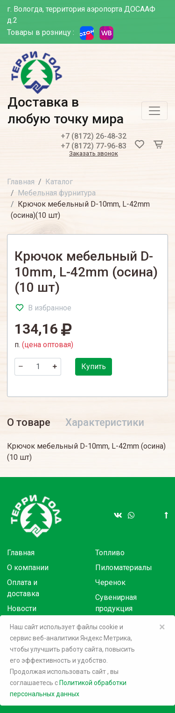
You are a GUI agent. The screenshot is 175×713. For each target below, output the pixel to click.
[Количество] (37, 367)
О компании (28, 567)
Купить (93, 366)
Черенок (110, 582)
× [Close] (162, 626)
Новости (21, 608)
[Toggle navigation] (154, 110)
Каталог (59, 181)
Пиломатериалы (123, 567)
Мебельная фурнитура (57, 192)
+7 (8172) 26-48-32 (93, 136)
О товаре (28, 422)
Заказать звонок (93, 154)
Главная (21, 181)
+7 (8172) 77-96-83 (93, 145)
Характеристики (104, 422)
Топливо (110, 552)
